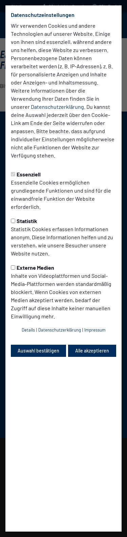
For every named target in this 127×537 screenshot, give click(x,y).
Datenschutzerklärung (57, 106)
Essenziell (26, 174)
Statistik (24, 221)
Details (28, 330)
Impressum (95, 330)
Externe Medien (32, 267)
